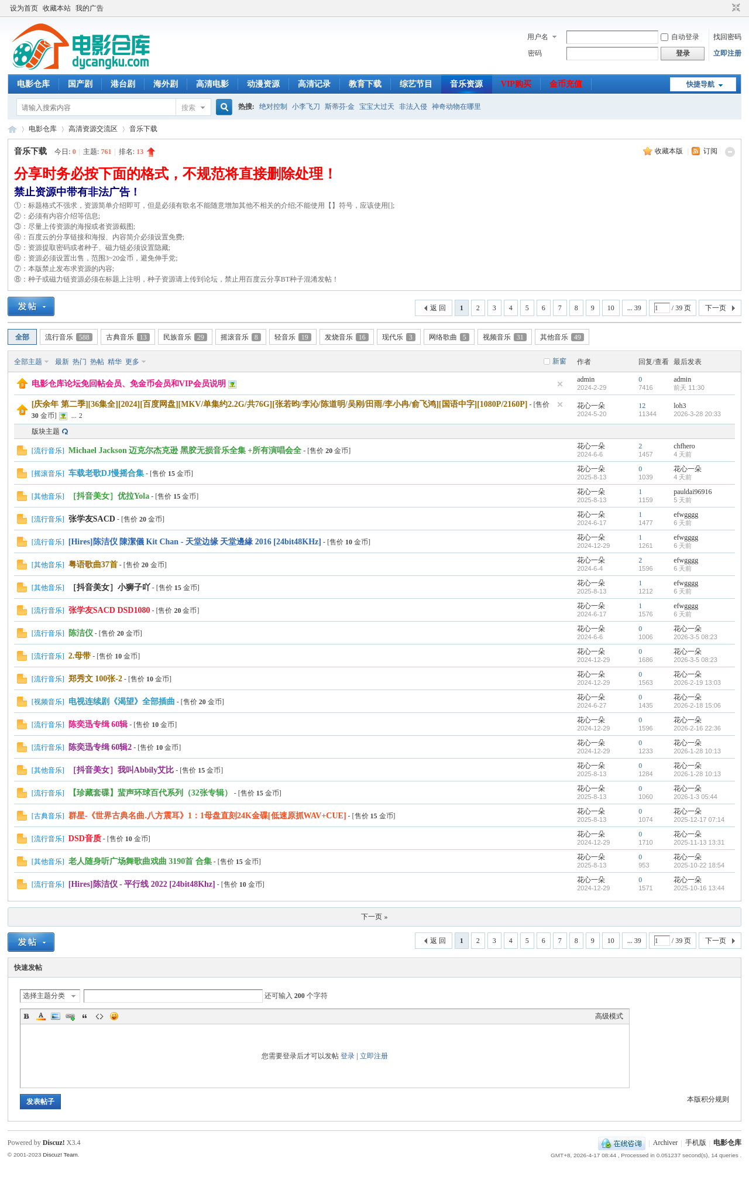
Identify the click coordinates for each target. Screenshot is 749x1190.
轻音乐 (292, 337)
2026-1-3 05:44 (695, 796)
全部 (22, 337)
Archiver (665, 1143)
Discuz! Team (60, 1154)
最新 (62, 362)
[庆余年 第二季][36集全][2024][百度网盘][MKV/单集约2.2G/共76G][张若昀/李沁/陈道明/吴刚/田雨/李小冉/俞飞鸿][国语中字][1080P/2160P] (280, 404)
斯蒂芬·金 (340, 106)
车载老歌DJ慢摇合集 (106, 473)
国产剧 (80, 84)
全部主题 (28, 362)
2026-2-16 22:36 (697, 728)
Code (99, 1016)
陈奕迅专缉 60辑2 (100, 747)
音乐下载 (143, 129)
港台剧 (123, 84)
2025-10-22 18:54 (699, 865)
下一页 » (374, 917)
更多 (132, 362)
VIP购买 (516, 84)
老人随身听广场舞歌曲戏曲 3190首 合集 (140, 861)
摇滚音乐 (241, 337)
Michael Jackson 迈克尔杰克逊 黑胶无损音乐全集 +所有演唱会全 (184, 450)
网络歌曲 (449, 337)
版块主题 (46, 431)
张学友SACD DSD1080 (109, 610)
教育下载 (365, 84)
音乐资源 (466, 84)
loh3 (680, 406)
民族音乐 (185, 337)
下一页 (715, 308)
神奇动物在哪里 (456, 106)
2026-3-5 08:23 (695, 636)
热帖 (97, 362)
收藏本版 (670, 151)
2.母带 (79, 655)
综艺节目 (416, 84)
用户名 (537, 37)
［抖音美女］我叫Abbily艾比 (121, 770)
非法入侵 (413, 106)
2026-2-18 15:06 (697, 705)
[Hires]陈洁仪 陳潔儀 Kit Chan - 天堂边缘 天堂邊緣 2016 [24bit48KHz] (194, 541)
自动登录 (680, 37)
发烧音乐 (347, 337)
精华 (115, 362)
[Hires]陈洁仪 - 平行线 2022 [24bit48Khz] (141, 884)
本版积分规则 (708, 1099)
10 (610, 308)
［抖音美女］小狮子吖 (109, 587)
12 (641, 406)
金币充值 (565, 84)
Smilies (114, 1016)
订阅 (710, 151)
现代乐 (398, 337)
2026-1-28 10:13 (697, 751)
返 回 (438, 308)
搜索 (188, 108)
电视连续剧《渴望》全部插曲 (121, 701)
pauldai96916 (693, 492)
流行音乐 (68, 337)
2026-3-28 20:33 (697, 413)
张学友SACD (91, 519)
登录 (348, 1056)
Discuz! (54, 1142)
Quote (85, 1016)
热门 (80, 362)
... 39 (634, 308)
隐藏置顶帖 (560, 383)
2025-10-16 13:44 (699, 887)
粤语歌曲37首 (93, 564)
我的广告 (89, 8)
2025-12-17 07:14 (699, 819)
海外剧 (165, 84)
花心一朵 (591, 406)
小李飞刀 (306, 106)
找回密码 (727, 37)
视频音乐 (505, 337)
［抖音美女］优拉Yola (108, 496)
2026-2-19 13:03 (697, 682)
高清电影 (212, 84)
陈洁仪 (80, 633)
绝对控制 (273, 106)
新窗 (559, 361)
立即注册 (727, 53)
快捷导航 (700, 84)
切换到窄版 (734, 8)
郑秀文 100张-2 (95, 678)
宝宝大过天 (376, 106)
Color (41, 1016)
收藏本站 (57, 8)
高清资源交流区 (93, 129)
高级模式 (609, 1016)
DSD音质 (84, 838)
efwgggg (686, 514)
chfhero (684, 446)
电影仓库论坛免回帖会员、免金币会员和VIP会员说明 (129, 383)
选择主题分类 (44, 996)
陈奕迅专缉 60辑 (98, 724)
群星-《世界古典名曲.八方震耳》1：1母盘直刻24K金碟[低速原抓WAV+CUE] (207, 815)
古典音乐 (128, 337)
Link (70, 1016)
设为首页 (24, 8)
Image (55, 1016)
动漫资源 (263, 84)
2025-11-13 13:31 (699, 842)
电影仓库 (33, 84)
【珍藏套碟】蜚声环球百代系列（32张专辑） (150, 792)
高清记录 (314, 84)
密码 (535, 53)
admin (586, 379)
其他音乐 (562, 337)
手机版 (695, 1143)
